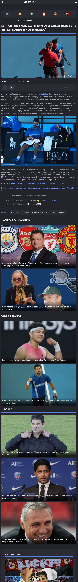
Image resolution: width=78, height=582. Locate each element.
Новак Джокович (39, 212)
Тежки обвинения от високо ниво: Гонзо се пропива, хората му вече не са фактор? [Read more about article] (35, 453)
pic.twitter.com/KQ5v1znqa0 (51, 201)
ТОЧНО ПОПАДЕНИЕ (15, 220)
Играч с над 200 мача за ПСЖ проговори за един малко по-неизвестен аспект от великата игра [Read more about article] (38, 496)
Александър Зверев (20, 212)
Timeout (6, 409)
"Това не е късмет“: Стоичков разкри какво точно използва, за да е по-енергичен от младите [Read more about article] (34, 540)
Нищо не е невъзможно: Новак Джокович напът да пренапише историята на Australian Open (37, 401)
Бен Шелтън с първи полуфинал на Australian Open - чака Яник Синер (35, 184)
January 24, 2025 (34, 204)
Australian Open (46, 94)
